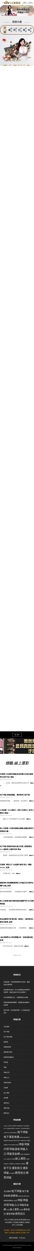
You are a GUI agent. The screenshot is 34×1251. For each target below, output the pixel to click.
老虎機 (6, 1098)
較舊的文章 (17, 955)
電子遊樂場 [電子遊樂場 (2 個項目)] (12, 1173)
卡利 (5, 1220)
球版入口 (6, 1077)
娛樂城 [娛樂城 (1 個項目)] (21, 1137)
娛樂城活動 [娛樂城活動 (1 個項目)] (10, 1140)
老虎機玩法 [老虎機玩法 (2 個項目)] (12, 1163)
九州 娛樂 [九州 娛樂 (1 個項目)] (9, 1125)
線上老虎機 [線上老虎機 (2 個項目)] (12, 1159)
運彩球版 (6, 1108)
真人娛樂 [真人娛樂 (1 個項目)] (7, 1159)
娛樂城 (6, 1042)
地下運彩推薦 (8, 1037)
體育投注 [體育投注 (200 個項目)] (20, 1172)
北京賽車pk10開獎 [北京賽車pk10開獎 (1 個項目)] (10, 1128)
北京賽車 (6, 1026)
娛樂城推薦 (7, 1047)
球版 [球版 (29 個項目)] (19, 1200)
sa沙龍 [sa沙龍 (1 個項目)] (5, 1125)
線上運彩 (6, 1093)
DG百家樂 (8, 1222)
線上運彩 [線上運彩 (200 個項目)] (20, 1158)
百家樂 (6, 1088)
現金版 (6, 1062)
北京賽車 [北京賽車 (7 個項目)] (7, 1191)
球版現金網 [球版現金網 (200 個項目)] (13, 1153)
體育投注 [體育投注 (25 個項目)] (20, 1213)
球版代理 (6, 1072)
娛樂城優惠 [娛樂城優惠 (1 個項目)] (25, 1137)
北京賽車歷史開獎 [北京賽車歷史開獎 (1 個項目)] (25, 1128)
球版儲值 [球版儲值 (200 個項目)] (14, 1149)
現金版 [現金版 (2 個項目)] (16, 1144)
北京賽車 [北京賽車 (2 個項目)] (14, 1125)
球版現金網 (7, 1082)
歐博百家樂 (22, 1220)
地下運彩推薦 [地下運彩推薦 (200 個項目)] (11, 1136)
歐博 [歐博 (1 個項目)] (9, 1144)
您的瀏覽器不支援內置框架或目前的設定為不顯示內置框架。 (17, 33)
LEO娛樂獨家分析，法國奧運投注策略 (16, 997)
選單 (18, 735)
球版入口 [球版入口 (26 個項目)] (14, 1204)
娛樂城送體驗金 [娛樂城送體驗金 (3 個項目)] (8, 1200)
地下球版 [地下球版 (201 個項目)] (22, 1132)
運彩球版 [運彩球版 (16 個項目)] (10, 1213)
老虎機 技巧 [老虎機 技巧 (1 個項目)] (6, 1163)
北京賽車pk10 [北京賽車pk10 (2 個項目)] (19, 1125)
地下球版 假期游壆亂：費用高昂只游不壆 (15, 795)
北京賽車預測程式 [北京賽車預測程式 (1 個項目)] (13, 1132)
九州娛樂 (15, 1222)
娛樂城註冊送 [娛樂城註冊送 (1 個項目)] (24, 1140)
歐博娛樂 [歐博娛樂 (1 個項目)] (13, 1144)
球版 (5, 1067)
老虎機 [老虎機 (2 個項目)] (27, 1159)
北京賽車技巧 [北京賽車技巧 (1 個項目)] (17, 1128)
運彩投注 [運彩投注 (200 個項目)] (17, 1168)
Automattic (28, 1245)
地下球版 (6, 1032)
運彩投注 (6, 1103)
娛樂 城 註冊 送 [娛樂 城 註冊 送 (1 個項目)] (17, 1140)
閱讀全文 (31, 801)
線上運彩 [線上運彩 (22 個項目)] (14, 1209)
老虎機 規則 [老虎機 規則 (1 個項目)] (17, 1163)
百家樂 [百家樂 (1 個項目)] (21, 1154)
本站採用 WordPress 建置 (10, 1245)
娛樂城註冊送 (8, 1052)
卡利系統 (11, 1220)
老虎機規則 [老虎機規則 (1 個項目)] (22, 1163)
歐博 (16, 1220)
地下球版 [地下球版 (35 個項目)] (16, 1191)
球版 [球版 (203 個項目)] (21, 1144)
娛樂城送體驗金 (9, 1057)
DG (28, 1220)
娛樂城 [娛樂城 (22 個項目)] (14, 1195)
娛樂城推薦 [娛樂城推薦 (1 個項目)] (20, 1196)
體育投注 (6, 1113)
